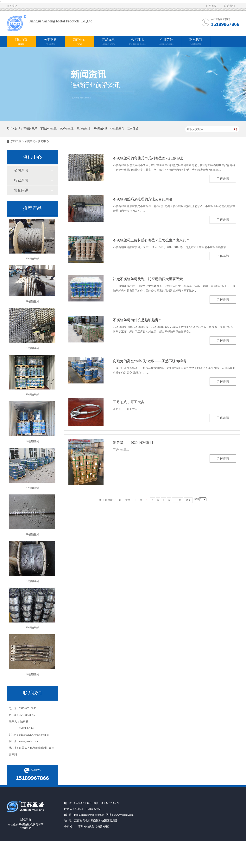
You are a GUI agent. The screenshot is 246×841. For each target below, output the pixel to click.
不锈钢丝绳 (30, 128)
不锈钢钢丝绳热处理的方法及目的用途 (142, 199)
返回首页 (211, 5)
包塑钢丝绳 (66, 128)
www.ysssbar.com (124, 814)
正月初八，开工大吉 (128, 402)
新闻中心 (79, 42)
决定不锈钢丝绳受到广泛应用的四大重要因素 (148, 279)
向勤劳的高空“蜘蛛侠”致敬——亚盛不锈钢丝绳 (149, 361)
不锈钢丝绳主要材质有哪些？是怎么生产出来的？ (151, 240)
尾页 (188, 500)
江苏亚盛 (132, 128)
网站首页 (21, 42)
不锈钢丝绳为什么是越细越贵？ (137, 320)
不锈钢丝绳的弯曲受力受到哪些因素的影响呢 (148, 158)
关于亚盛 (50, 42)
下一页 (177, 500)
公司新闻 (21, 170)
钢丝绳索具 (117, 128)
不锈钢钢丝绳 (48, 128)
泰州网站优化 (86, 826)
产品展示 (108, 42)
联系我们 (229, 5)
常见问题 (21, 190)
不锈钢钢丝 (100, 128)
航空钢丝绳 (83, 128)
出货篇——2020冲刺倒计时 (134, 443)
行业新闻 (21, 180)
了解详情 (223, 178)
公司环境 (137, 42)
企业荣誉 (167, 42)
